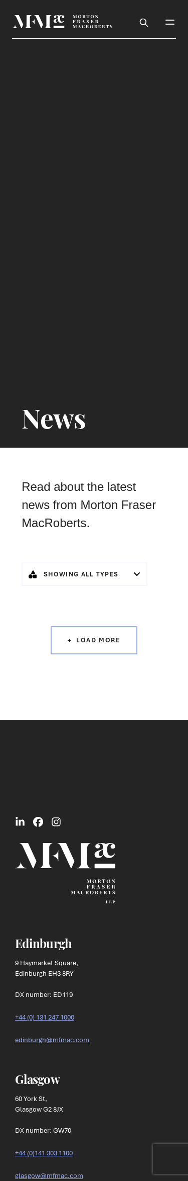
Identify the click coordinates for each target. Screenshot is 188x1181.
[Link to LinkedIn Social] (20, 821)
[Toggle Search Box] (144, 22)
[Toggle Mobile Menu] (170, 21)
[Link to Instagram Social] (56, 821)
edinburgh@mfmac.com (52, 1039)
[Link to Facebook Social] (38, 821)
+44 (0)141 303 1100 (44, 1152)
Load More (98, 640)
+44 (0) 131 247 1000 (44, 1017)
